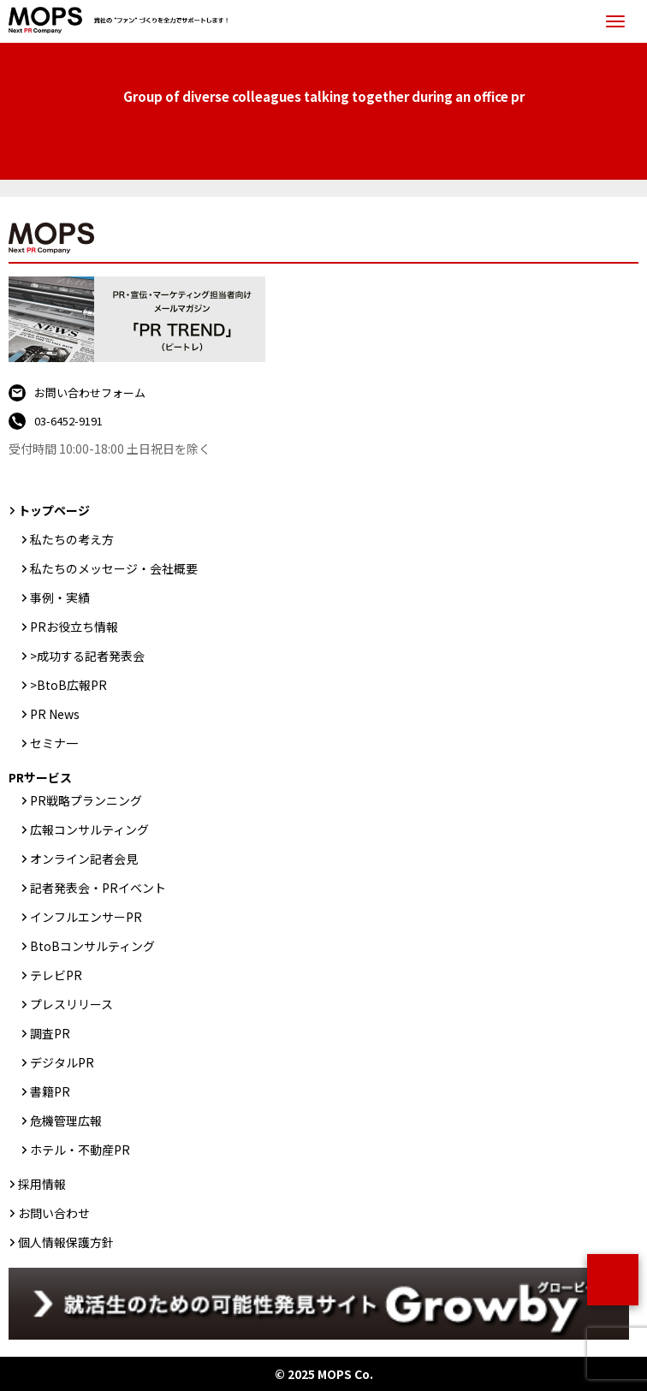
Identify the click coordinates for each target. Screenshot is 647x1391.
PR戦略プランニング (86, 800)
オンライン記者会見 (84, 858)
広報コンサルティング (89, 829)
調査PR (50, 1033)
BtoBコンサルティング (92, 945)
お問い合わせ (54, 1213)
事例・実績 (60, 597)
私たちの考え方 (72, 539)
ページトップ (612, 1279)
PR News (55, 713)
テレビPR (56, 975)
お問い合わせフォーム (89, 392)
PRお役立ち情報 (74, 626)
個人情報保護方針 (66, 1242)
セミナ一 (54, 743)
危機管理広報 (66, 1120)
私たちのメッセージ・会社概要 (114, 568)
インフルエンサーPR (86, 916)
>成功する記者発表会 (87, 655)
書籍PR (50, 1091)
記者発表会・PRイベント (98, 887)
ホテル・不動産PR (80, 1149)
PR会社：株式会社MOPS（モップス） (122, 21)
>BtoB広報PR (68, 684)
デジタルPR (62, 1062)
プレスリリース (71, 1004)
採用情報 (42, 1183)
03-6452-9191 (68, 421)
